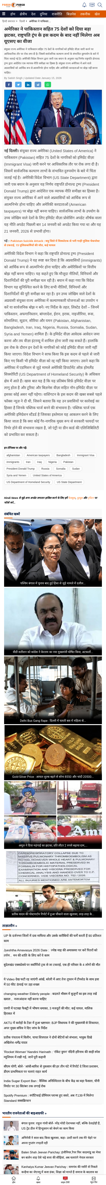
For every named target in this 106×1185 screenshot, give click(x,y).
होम (12, 14)
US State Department (69, 482)
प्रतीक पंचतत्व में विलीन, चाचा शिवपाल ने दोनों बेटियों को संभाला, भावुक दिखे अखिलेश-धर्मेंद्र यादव (48, 1040)
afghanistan (13, 455)
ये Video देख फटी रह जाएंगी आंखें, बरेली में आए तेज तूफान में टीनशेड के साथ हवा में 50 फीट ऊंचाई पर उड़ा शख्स (51, 982)
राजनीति (56, 14)
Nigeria (52, 461)
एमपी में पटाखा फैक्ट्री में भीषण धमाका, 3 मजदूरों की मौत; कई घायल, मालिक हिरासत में (48, 1011)
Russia (45, 468)
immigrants (13, 461)
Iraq (39, 461)
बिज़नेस (71, 14)
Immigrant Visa (85, 455)
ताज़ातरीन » (9, 926)
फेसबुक (71, 497)
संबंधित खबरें (12, 514)
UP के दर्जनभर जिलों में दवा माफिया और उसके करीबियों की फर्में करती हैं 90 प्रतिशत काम (52, 938)
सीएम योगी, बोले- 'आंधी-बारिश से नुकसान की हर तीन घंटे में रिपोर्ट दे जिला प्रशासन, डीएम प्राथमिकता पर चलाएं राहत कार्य (51, 1069)
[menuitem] (12, 14)
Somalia (61, 468)
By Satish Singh (13, 78)
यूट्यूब (80, 497)
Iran (28, 461)
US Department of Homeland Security (28, 482)
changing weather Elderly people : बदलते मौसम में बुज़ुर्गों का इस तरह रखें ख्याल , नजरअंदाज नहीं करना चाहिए (50, 996)
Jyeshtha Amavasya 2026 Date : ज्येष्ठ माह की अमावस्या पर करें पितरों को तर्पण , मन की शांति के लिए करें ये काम (50, 953)
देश (33, 14)
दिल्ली (22, 21)
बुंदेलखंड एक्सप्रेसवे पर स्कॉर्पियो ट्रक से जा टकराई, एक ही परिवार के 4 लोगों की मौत (52, 965)
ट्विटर (91, 497)
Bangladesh (63, 455)
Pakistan (68, 461)
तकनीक (84, 14)
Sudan (76, 468)
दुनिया (43, 14)
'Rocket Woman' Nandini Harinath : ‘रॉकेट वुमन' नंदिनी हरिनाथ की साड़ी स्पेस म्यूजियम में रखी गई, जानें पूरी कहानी (52, 1054)
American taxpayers (38, 455)
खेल (97, 14)
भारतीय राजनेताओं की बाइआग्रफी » (24, 1113)
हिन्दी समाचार (8, 21)
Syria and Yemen (16, 475)
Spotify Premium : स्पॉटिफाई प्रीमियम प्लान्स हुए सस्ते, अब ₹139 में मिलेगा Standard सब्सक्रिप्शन (49, 1098)
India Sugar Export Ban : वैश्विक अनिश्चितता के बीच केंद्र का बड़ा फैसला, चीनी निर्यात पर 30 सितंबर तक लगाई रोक (51, 1083)
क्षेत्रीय (23, 14)
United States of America (47, 475)
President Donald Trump (21, 468)
